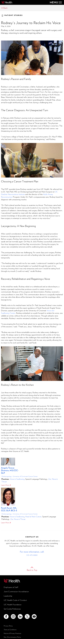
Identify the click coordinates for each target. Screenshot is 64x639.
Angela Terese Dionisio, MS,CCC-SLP (10, 470)
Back (5, 8)
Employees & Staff (11, 587)
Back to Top (32, 570)
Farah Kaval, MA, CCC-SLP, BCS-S (9, 509)
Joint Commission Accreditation (16, 591)
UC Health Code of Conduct (15, 600)
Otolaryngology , (7, 476)
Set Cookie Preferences (12, 609)
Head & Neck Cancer (33, 516)
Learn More (5, 485)
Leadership (8, 596)
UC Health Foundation (12, 605)
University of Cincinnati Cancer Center (25, 476)
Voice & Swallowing (17, 479)
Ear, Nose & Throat (18, 519)
